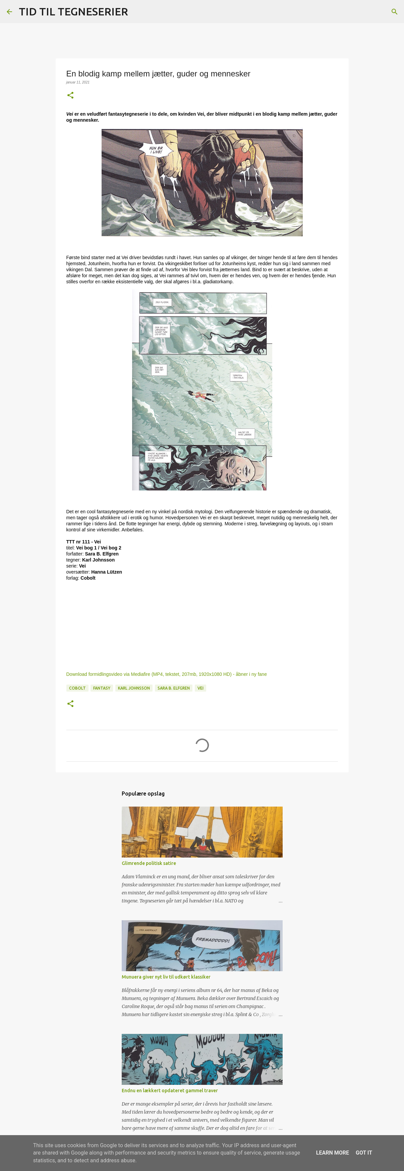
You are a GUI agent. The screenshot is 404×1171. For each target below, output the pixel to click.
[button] (70, 95)
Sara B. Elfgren (174, 688)
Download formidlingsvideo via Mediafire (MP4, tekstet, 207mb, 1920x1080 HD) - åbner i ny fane (166, 674)
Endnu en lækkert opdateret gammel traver (170, 1090)
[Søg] (137, 12)
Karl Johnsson (134, 688)
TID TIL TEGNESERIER (73, 11)
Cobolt (77, 688)
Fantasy (101, 688)
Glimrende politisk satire (149, 863)
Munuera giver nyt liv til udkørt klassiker (166, 977)
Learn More (332, 1153)
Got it (364, 1153)
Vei (200, 688)
